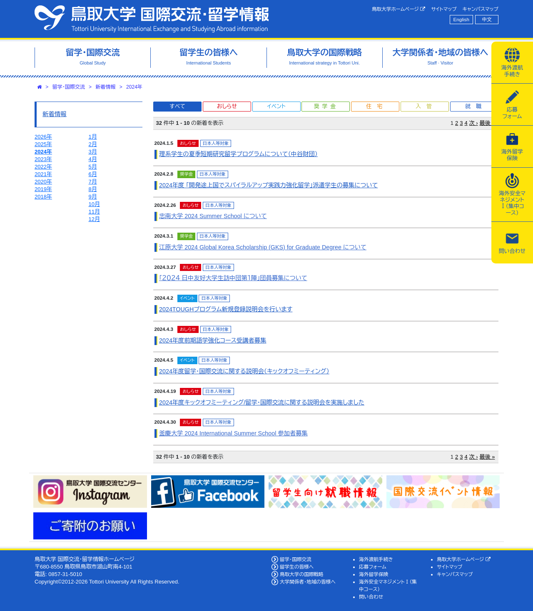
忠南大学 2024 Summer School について (213, 216)
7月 (93, 182)
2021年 (43, 174)
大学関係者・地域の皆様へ (308, 581)
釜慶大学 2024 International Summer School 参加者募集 (233, 433)
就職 (476, 106)
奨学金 (326, 106)
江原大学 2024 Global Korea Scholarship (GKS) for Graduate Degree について (262, 247)
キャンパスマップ (480, 9)
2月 (93, 144)
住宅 (377, 106)
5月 (93, 167)
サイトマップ (443, 9)
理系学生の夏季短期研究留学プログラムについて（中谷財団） (238, 154)
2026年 (43, 137)
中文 (487, 19)
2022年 (43, 167)
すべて (177, 106)
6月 (93, 174)
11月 (94, 212)
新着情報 (105, 87)
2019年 (43, 189)
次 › (473, 123)
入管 (426, 106)
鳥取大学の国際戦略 (302, 574)
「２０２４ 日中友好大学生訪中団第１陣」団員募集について (233, 278)
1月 (93, 137)
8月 (93, 189)
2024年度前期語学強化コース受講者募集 (212, 340)
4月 (93, 159)
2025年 (43, 144)
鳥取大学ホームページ (399, 9)
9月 (93, 197)
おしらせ (227, 106)
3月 (93, 152)
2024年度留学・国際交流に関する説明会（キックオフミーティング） (244, 371)
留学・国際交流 (68, 87)
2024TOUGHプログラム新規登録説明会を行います (225, 309)
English (461, 19)
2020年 (43, 182)
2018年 (43, 197)
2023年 (43, 159)
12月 (94, 219)
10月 (94, 204)
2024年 (134, 87)
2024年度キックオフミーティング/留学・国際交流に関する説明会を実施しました (261, 402)
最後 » (487, 123)
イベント (276, 106)
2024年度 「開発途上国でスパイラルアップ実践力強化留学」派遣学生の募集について (268, 185)
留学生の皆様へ (297, 566)
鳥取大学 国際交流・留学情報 (152, 18)
